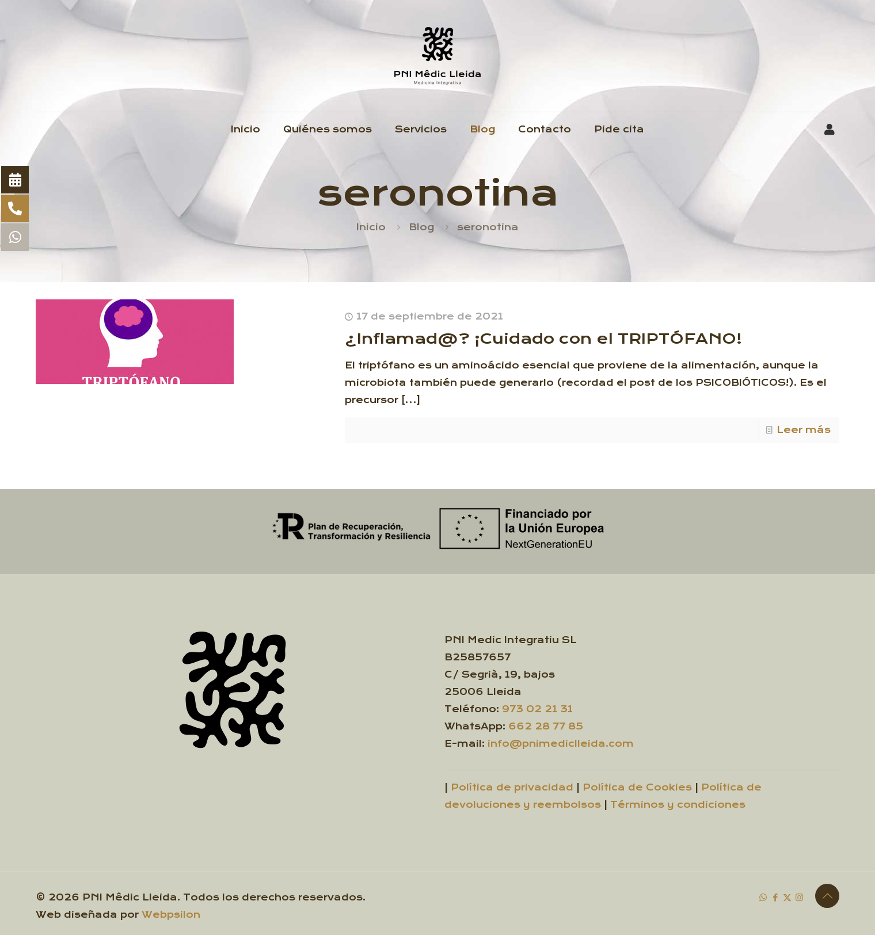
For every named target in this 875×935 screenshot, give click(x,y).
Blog (421, 227)
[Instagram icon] (799, 897)
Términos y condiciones (677, 804)
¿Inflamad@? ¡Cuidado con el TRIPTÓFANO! (543, 339)
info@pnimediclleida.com (561, 743)
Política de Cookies (637, 787)
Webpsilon (171, 914)
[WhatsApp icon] (763, 897)
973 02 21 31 (537, 709)
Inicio (371, 227)
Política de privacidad (512, 787)
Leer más (804, 429)
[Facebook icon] (775, 897)
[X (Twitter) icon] (787, 897)
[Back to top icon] (827, 896)
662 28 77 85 (545, 726)
